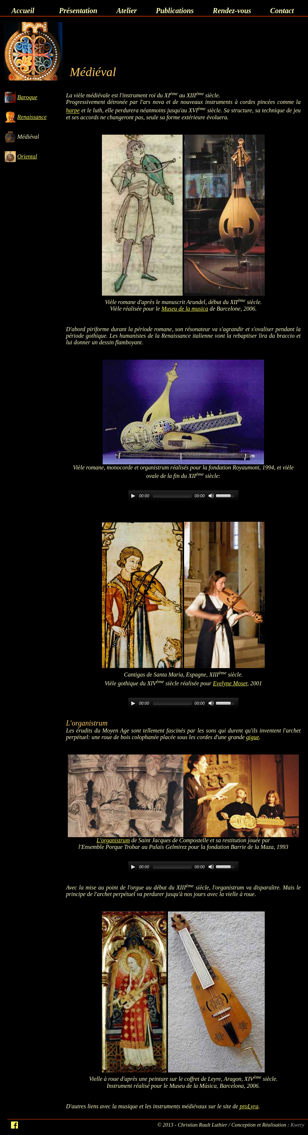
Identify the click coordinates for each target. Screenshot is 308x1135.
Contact (282, 11)
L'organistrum (113, 840)
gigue (252, 737)
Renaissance (32, 117)
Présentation (78, 11)
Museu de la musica (184, 309)
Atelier (126, 11)
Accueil (22, 11)
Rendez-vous (232, 11)
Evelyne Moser (230, 683)
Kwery (297, 1125)
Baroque (27, 97)
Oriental (27, 156)
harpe (73, 111)
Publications (175, 11)
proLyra (248, 1106)
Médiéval (28, 137)
